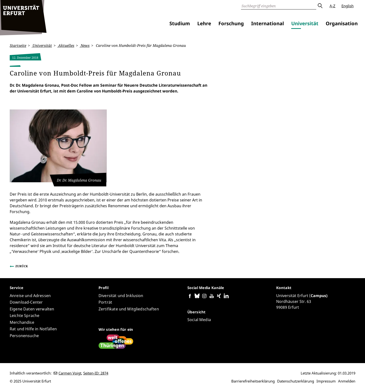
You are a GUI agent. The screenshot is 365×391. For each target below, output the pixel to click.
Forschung (231, 23)
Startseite (18, 45)
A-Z (332, 5)
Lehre (204, 23)
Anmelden (346, 381)
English (347, 5)
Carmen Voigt (69, 373)
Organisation (342, 23)
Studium (179, 23)
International (267, 23)
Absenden (320, 5)
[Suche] (278, 5)
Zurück (21, 266)
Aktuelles (65, 45)
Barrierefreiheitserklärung (253, 381)
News (85, 45)
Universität (304, 23)
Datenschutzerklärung (295, 381)
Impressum (326, 381)
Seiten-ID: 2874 (95, 373)
